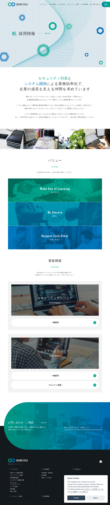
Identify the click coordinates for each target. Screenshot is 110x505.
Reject (95, 498)
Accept (76, 498)
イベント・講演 (73, 4)
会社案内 (52, 4)
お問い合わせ (95, 4)
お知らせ (62, 4)
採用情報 (84, 4)
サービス (43, 4)
